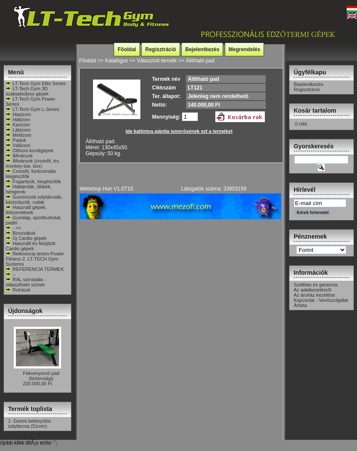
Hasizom (18, 114)
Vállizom (18, 145)
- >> (13, 227)
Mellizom (18, 135)
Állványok (19, 155)
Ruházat (18, 289)
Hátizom (18, 119)
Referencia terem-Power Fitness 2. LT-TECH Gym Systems (35, 259)
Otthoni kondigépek (29, 150)
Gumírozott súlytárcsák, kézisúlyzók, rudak (34, 199)
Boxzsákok (20, 233)
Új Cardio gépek (26, 238)
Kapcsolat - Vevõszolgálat (321, 300)
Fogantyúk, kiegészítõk (33, 181)
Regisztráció (160, 49)
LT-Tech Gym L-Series (32, 109)
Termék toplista (30, 408)
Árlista (300, 305)
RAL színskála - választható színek (26, 282)
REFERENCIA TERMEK (35, 269)
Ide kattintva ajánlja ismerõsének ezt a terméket (179, 131)
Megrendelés (244, 49)
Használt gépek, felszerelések (26, 210)
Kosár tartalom (315, 110)
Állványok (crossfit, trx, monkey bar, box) (33, 163)
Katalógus (116, 61)
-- (11, 274)
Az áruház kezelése (314, 295)
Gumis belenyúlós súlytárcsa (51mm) (29, 423)
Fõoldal (127, 49)
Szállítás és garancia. (316, 284)
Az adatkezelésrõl (312, 289)
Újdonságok (25, 310)
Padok (16, 140)
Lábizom (18, 129)
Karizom (18, 124)
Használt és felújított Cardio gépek (30, 246)
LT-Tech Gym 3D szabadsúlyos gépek (27, 91)
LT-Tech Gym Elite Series (35, 83)
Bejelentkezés (202, 49)
